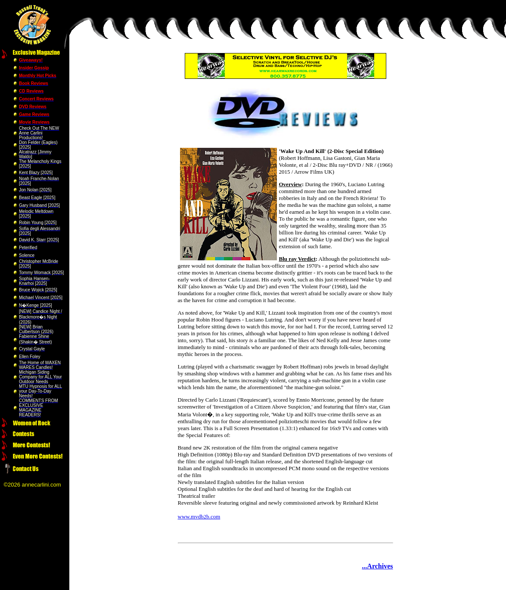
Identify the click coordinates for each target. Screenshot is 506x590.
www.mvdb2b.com (199, 516)
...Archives (377, 566)
